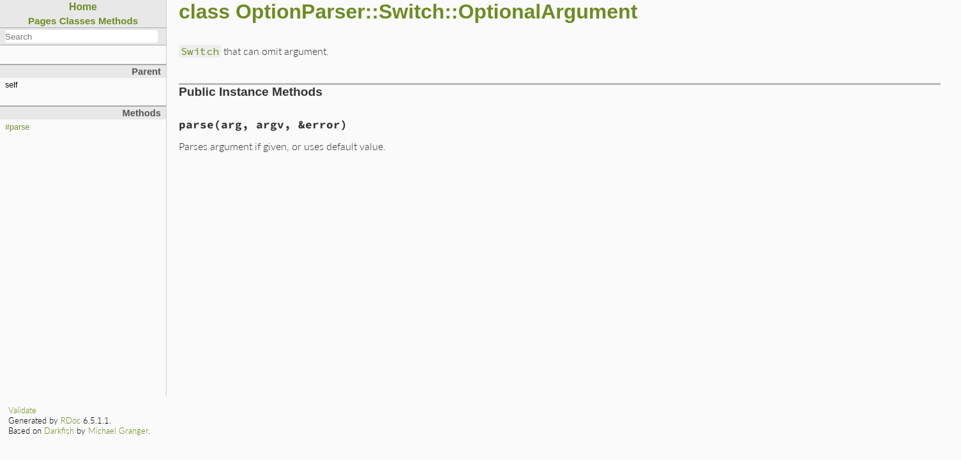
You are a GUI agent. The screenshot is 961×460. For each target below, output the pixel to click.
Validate (22, 410)
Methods (118, 20)
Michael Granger (118, 430)
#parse (17, 127)
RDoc (70, 420)
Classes (77, 20)
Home (83, 6)
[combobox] (81, 36)
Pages (42, 20)
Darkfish (59, 430)
